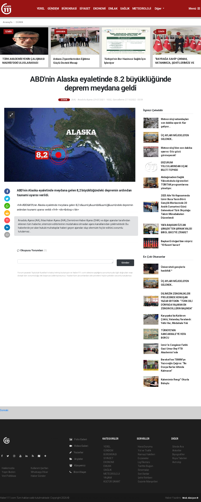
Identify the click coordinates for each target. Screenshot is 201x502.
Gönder (125, 262)
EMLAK (112, 8)
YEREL (41, 8)
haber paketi (92, 497)
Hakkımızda (8, 468)
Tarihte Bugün (145, 466)
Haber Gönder (38, 475)
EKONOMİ (99, 8)
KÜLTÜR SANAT (111, 481)
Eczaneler (143, 458)
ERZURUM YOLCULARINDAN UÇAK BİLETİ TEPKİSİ (174, 166)
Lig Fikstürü (144, 462)
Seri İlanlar (143, 473)
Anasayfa (8, 22)
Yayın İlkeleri (8, 472)
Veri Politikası (9, 475)
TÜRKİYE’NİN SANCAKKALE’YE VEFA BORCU (173, 334)
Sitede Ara (178, 446)
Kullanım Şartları (39, 468)
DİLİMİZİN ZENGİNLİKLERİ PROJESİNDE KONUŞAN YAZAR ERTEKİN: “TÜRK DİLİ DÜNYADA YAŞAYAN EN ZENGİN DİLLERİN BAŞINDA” (177, 301)
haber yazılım (120, 497)
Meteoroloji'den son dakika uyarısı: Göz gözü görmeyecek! (176, 151)
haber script (134, 497)
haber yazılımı (77, 497)
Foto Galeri (78, 439)
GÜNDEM (53, 8)
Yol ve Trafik (144, 450)
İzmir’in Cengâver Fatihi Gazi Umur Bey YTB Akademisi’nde (174, 349)
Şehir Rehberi (145, 477)
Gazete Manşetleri (148, 481)
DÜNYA (19, 22)
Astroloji (176, 462)
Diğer (158, 8)
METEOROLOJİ (141, 8)
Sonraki (4, 410)
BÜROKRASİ (69, 8)
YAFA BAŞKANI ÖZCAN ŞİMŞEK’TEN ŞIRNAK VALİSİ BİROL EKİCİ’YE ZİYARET (176, 229)
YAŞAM (107, 477)
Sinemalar (143, 469)
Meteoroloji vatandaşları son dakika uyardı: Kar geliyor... (175, 123)
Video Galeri (79, 445)
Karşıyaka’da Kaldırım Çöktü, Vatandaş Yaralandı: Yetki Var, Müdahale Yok (176, 319)
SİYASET (85, 8)
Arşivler (76, 459)
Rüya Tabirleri (179, 458)
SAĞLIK (125, 8)
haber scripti (106, 497)
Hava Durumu (145, 446)
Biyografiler (178, 454)
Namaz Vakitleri (146, 454)
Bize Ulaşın (78, 472)
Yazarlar (76, 452)
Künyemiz (78, 465)
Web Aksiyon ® (190, 498)
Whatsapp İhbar (39, 472)
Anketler (176, 450)
